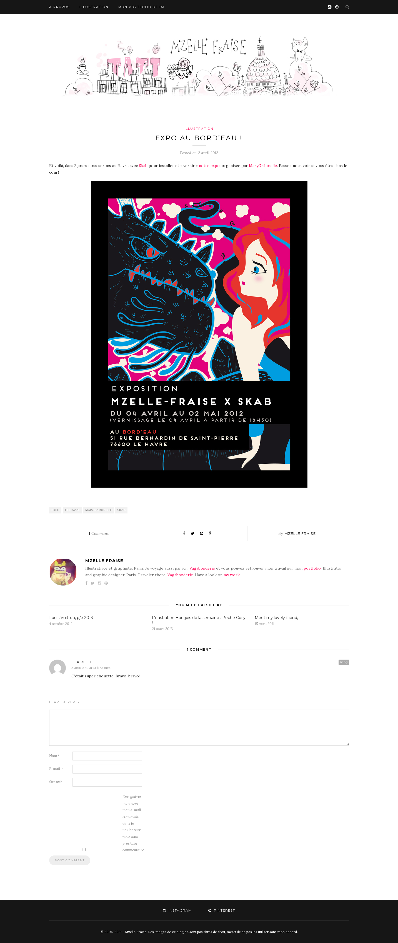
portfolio (312, 568)
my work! (232, 574)
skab (121, 510)
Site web (55, 782)
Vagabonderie (202, 568)
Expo (55, 510)
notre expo (209, 165)
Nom (54, 756)
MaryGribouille (263, 165)
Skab (143, 165)
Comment (99, 533)
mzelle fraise (300, 533)
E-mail (56, 769)
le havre (72, 510)
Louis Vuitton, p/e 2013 (71, 617)
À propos (59, 7)
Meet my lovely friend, (276, 617)
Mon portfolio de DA (141, 7)
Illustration (94, 7)
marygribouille (98, 510)
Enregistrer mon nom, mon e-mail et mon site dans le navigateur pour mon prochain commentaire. (133, 823)
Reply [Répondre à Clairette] (344, 662)
